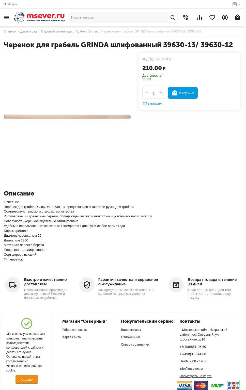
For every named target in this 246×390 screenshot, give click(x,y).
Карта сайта (71, 337)
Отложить (152, 103)
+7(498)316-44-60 (192, 354)
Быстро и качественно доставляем (45, 281)
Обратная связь (74, 330)
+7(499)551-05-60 (192, 347)
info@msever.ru (191, 368)
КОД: (145, 59)
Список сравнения (135, 344)
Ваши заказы (131, 330)
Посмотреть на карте (195, 376)
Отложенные (131, 337)
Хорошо (27, 379)
